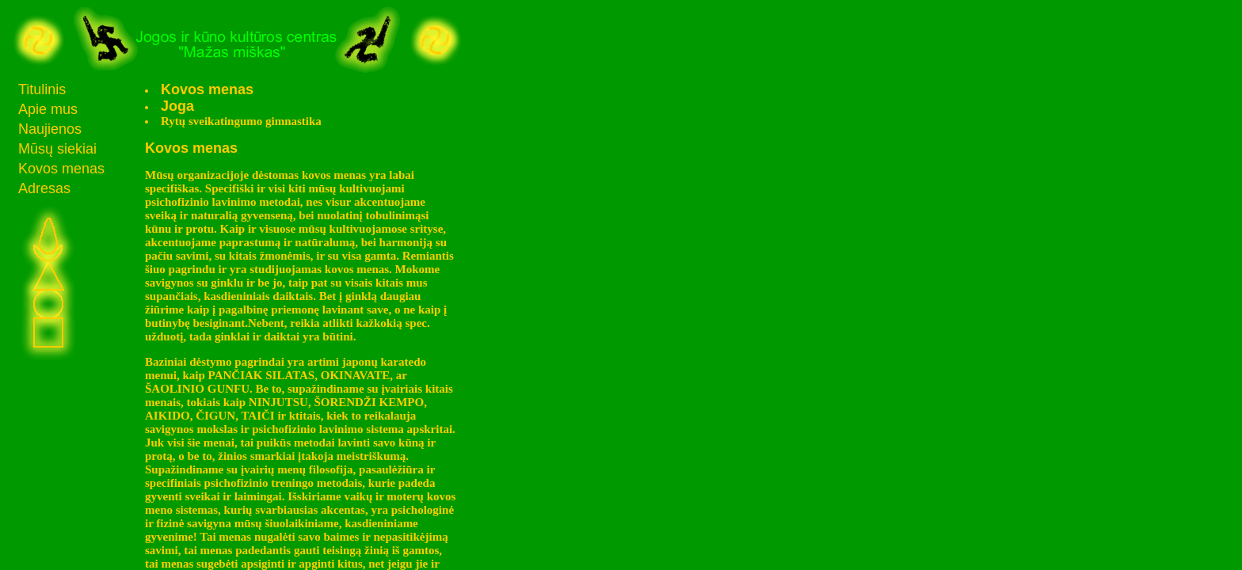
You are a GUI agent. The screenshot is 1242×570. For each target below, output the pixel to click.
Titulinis (42, 89)
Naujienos (50, 129)
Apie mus (48, 109)
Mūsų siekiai (57, 149)
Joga (177, 106)
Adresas (44, 188)
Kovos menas (61, 169)
